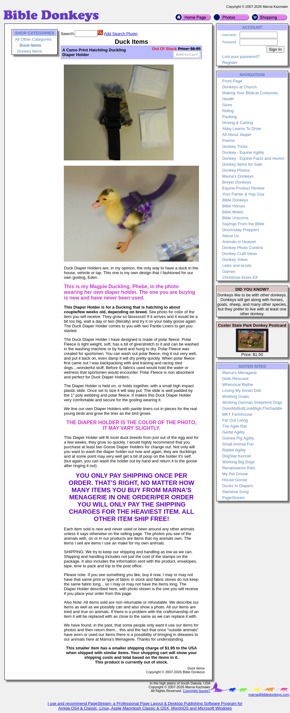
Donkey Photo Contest (242, 247)
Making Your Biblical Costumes (250, 93)
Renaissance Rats (238, 468)
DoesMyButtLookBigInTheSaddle (252, 408)
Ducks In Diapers (237, 485)
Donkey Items (29, 51)
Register (229, 62)
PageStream (233, 497)
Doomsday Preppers (240, 229)
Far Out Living (235, 420)
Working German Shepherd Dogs (252, 402)
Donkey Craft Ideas (239, 253)
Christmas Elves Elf (239, 277)
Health (228, 98)
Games (228, 271)
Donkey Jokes (235, 259)
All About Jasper (237, 134)
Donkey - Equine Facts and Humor (253, 158)
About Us (230, 235)
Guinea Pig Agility (238, 438)
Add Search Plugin (121, 33)
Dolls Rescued (235, 378)
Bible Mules (232, 212)
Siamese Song (235, 491)
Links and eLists (236, 265)
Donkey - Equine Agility (243, 152)
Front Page (232, 81)
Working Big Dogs (238, 462)
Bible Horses (233, 206)
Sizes (227, 104)
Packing (229, 116)
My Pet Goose (235, 473)
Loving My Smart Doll (241, 390)
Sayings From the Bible (243, 223)
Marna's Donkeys (237, 176)
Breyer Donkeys (236, 182)
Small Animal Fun (238, 444)
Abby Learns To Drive (241, 128)
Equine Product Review (243, 188)
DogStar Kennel (236, 456)
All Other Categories (33, 39)
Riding (228, 110)
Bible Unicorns (235, 218)
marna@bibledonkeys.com (268, 694)
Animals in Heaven (239, 241)
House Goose (234, 479)
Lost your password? (241, 56)
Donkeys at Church (239, 87)
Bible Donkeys (235, 200)
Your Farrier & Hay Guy (243, 194)
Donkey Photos (236, 170)
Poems (228, 140)
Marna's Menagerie (239, 372)
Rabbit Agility (234, 450)
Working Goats (235, 396)
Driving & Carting (237, 122)
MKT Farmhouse (237, 414)
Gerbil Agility (233, 432)
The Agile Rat (234, 426)
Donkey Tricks (235, 146)
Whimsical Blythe (237, 384)
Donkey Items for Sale (242, 164)
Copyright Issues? (197, 691)
